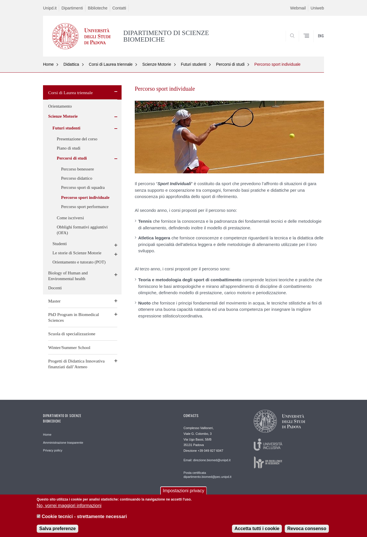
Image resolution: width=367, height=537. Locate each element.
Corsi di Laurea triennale (111, 64)
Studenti (59, 243)
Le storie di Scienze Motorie (76, 253)
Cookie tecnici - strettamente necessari (84, 517)
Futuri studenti (193, 64)
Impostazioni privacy (183, 492)
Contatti (119, 8)
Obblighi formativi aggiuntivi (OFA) (82, 230)
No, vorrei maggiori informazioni (69, 507)
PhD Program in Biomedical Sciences (73, 317)
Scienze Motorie (156, 64)
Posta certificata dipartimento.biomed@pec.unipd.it (207, 474)
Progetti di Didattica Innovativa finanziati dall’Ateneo (76, 363)
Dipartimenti (72, 8)
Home (48, 64)
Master (54, 300)
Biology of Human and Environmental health (68, 276)
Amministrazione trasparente (63, 442)
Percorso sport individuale (277, 64)
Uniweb (317, 8)
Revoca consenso (306, 530)
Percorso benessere (77, 169)
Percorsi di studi (230, 64)
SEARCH (314, 43)
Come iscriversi (70, 218)
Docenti (55, 288)
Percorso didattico (76, 178)
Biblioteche (98, 8)
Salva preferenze (57, 530)
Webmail (298, 8)
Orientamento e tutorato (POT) (79, 262)
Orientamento (60, 106)
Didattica (71, 64)
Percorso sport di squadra (83, 187)
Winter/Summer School (69, 347)
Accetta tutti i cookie (257, 530)
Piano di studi (69, 148)
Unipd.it (49, 8)
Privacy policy (52, 450)
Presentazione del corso (77, 139)
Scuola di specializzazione (71, 333)
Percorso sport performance (85, 206)
